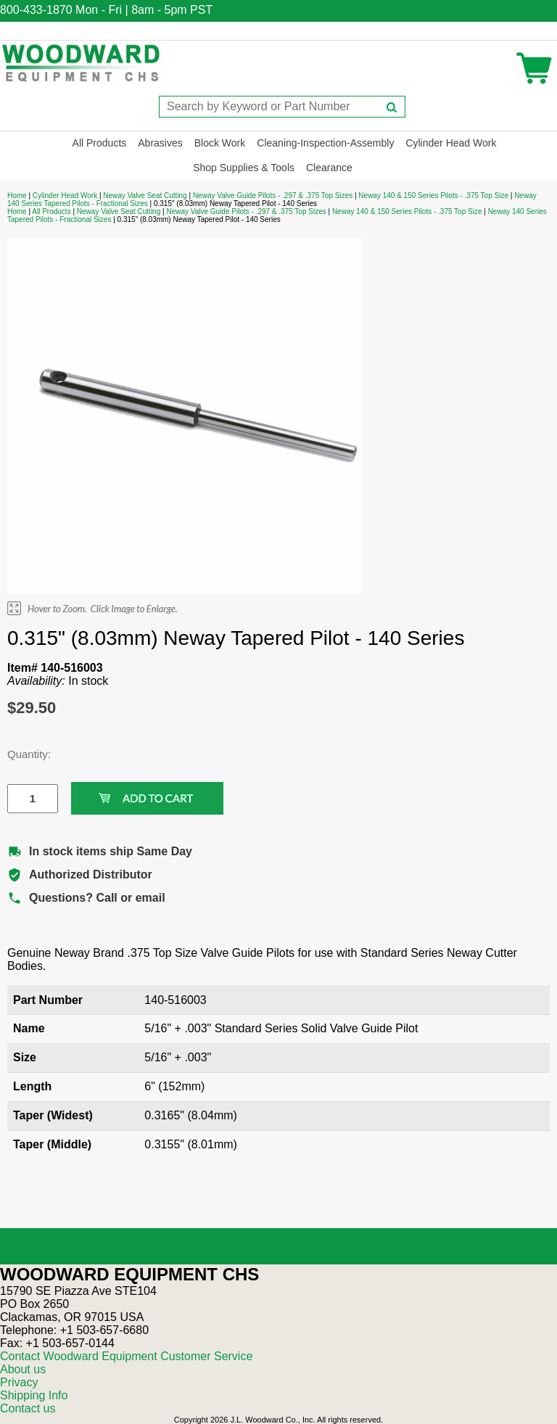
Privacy (19, 1382)
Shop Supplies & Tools (243, 167)
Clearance (329, 167)
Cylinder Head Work (450, 143)
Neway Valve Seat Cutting (144, 195)
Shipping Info (33, 1395)
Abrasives (160, 143)
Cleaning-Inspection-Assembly (325, 143)
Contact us (27, 1408)
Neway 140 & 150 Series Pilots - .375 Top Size (433, 195)
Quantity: (21, 754)
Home (17, 195)
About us (23, 1369)
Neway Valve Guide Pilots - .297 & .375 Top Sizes (272, 195)
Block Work (220, 143)
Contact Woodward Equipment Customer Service (126, 1356)
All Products (100, 143)
